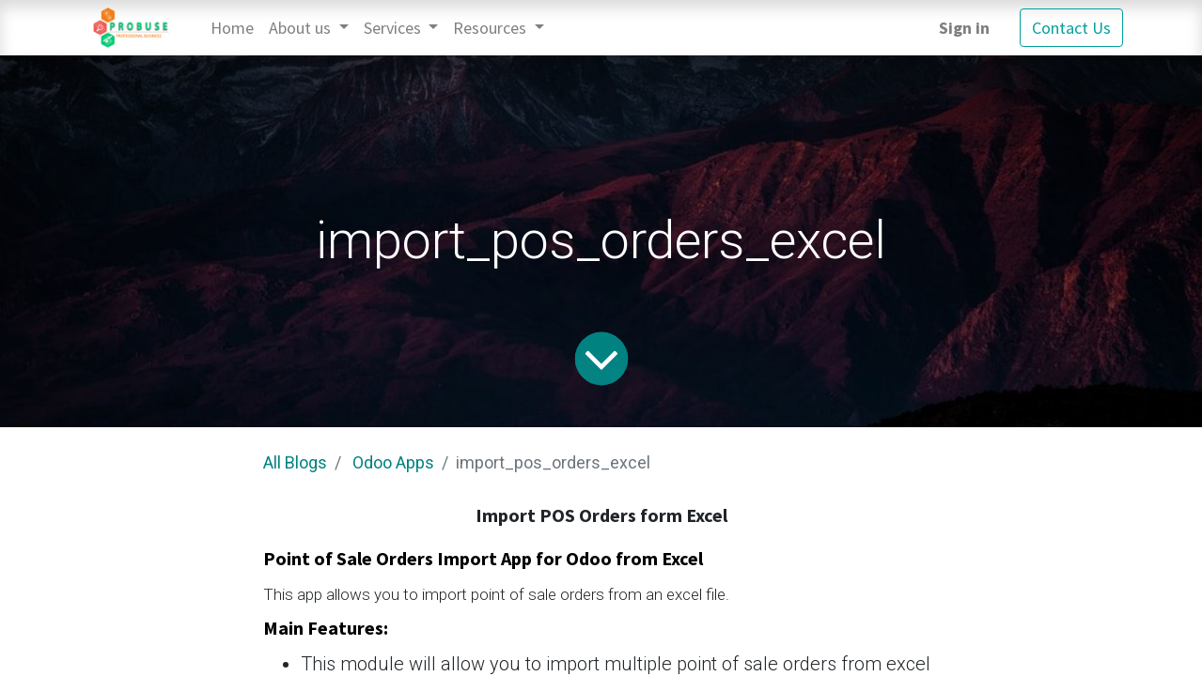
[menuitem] (232, 28)
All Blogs (295, 462)
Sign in (964, 27)
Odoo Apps (393, 462)
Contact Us (1071, 27)
